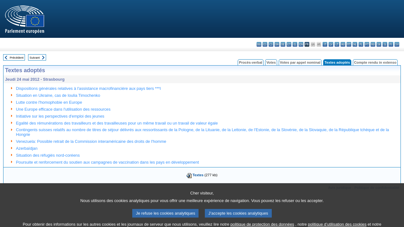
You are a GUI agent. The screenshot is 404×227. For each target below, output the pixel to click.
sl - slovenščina (385, 44)
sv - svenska (397, 44)
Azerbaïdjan (27, 148)
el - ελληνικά (295, 44)
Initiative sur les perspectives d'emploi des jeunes (60, 116)
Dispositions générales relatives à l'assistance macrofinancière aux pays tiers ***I (88, 88)
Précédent (17, 57)
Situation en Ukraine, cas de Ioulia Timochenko (58, 95)
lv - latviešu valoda (331, 44)
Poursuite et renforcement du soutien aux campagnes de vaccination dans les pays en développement (107, 162)
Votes (271, 62)
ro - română (373, 44)
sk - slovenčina (379, 44)
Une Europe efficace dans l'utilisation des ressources (63, 109)
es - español (265, 44)
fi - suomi (391, 44)
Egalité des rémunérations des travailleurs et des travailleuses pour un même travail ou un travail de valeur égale (117, 123)
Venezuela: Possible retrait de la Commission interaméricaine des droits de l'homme (91, 141)
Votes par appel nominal (300, 62)
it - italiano (325, 44)
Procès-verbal (250, 62)
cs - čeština (271, 44)
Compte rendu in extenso (375, 62)
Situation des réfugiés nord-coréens (48, 155)
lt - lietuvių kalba (337, 44)
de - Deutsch (283, 44)
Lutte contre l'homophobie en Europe (49, 102)
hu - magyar (343, 44)
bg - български (259, 44)
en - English (301, 44)
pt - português (367, 44)
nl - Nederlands (355, 44)
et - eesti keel (289, 44)
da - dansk (277, 44)
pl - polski (361, 44)
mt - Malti (349, 44)
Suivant (35, 57)
